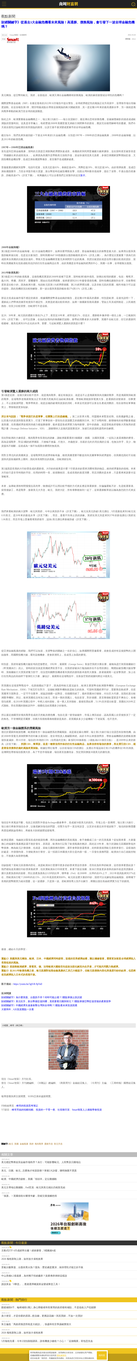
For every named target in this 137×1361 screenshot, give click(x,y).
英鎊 (31, 1144)
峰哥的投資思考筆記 (27, 1105)
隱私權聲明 (61, 1354)
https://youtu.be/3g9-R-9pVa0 (27, 984)
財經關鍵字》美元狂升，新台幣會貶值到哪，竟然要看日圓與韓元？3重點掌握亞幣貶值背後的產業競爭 (56, 1001)
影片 (82, 175)
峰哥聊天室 (13, 40)
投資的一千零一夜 (45, 1109)
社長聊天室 (64, 1109)
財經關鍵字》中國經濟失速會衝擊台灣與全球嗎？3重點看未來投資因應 (39, 1005)
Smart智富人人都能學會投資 (87, 1109)
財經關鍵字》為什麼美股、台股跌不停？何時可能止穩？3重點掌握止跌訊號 (41, 997)
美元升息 (58, 1144)
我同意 (102, 1354)
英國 (16, 1144)
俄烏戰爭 (39, 1144)
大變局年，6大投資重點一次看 (18, 1009)
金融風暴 (24, 1144)
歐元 (11, 1144)
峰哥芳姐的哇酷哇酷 (22, 1109)
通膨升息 (48, 1144)
